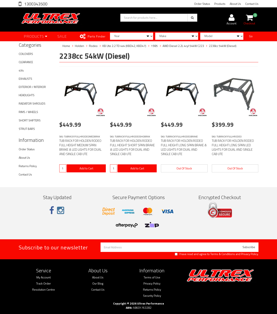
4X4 (21, 70)
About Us (235, 3)
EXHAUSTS (25, 78)
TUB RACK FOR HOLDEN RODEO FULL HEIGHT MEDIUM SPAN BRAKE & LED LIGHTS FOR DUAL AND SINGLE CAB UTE (80, 147)
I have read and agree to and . (216, 254)
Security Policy (152, 296)
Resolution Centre (43, 289)
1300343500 (35, 4)
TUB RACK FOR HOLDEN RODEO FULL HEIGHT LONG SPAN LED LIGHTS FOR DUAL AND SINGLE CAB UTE (233, 147)
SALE (62, 36)
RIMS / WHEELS (28, 112)
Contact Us (251, 3)
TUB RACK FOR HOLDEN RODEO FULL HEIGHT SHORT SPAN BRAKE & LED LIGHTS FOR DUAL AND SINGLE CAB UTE (132, 147)
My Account (43, 277)
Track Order (43, 283)
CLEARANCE (26, 62)
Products (219, 3)
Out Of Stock (184, 168)
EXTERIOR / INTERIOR (32, 87)
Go (251, 36)
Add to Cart (86, 168)
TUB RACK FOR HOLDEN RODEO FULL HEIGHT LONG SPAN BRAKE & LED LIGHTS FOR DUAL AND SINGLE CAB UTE (184, 147)
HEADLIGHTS (26, 95)
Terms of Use (152, 277)
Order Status (202, 3)
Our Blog (97, 283)
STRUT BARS (27, 128)
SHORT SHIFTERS (30, 120)
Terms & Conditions (222, 254)
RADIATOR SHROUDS (32, 103)
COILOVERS (26, 54)
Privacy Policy (249, 254)
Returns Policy (28, 166)
